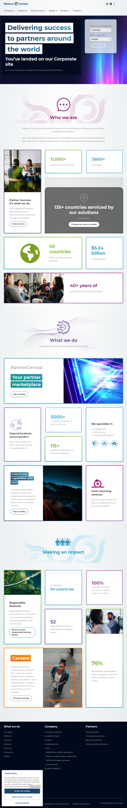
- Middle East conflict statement (59, 755)
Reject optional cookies (22, 796)
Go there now (99, 46)
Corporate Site (51, 768)
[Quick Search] (114, 4)
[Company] (9, 10)
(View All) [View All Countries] (107, 26)
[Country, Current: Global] (111, 4)
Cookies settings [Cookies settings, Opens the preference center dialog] (22, 803)
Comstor (8, 743)
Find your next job (25, 698)
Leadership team (52, 739)
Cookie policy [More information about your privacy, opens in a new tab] (35, 785)
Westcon (8, 739)
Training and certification (97, 747)
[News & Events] (38, 10)
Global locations (52, 747)
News (47, 751)
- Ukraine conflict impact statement (60, 760)
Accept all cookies (22, 790)
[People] (53, 10)
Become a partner (94, 743)
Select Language (97, 35)
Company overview (53, 735)
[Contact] (77, 10)
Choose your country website (84, 222)
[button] (107, 4)
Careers (48, 743)
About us (8, 751)
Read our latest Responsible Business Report (20, 630)
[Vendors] (64, 10)
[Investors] (22, 10)
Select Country (100, 26)
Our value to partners (95, 739)
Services (7, 747)
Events (7, 760)
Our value (8, 735)
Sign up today (26, 393)
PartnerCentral (92, 735)
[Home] (16, 4)
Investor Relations (53, 772)
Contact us (8, 755)
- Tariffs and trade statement (57, 763)
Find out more (19, 219)
